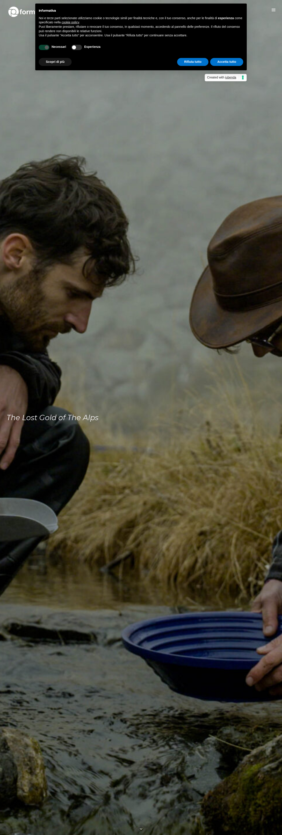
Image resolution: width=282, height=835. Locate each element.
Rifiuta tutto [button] (193, 61)
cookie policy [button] (70, 22)
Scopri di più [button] (55, 61)
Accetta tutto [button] (226, 61)
